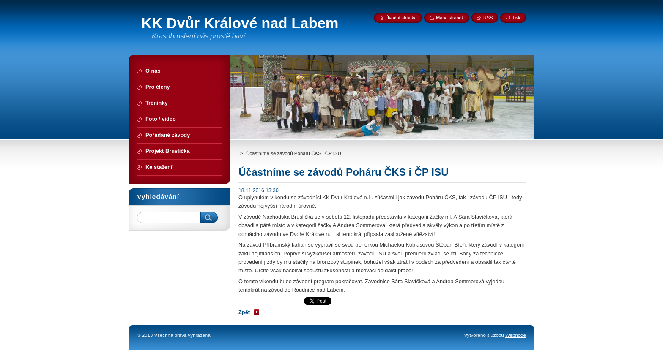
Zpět (244, 312)
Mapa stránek (450, 17)
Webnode (515, 335)
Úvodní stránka (401, 17)
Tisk (516, 17)
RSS (488, 17)
